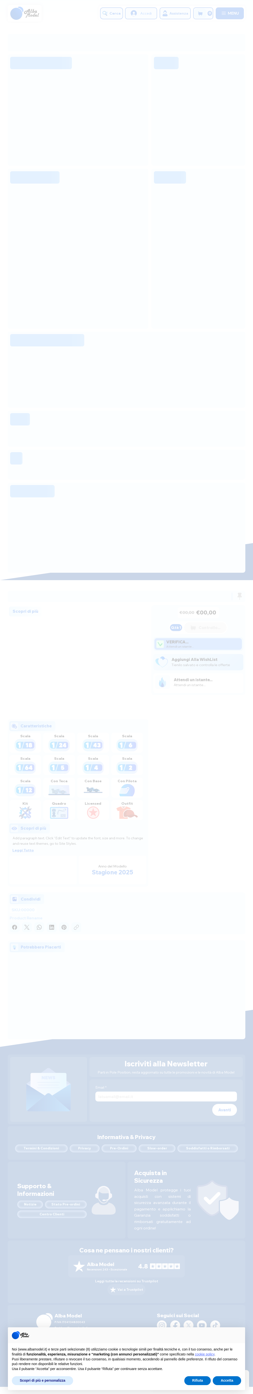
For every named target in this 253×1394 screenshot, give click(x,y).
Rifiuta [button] (197, 1380)
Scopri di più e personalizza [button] (42, 1380)
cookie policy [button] (204, 1354)
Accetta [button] (227, 1380)
